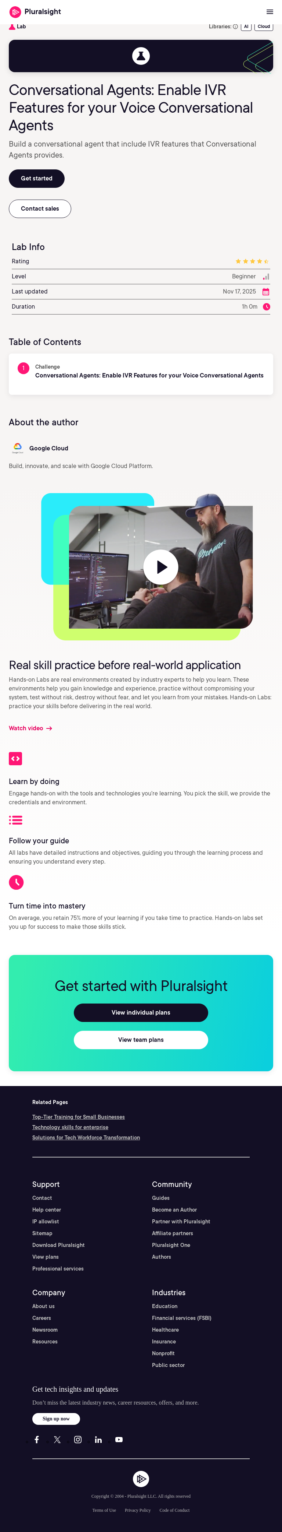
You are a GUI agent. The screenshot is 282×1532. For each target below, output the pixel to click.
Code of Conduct (174, 1510)
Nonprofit (163, 1353)
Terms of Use (104, 1510)
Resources (45, 1342)
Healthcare (165, 1330)
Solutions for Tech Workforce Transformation (86, 1138)
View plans (45, 1257)
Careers (41, 1318)
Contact (42, 1198)
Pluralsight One (171, 1245)
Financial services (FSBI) (182, 1318)
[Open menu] (270, 12)
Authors (161, 1257)
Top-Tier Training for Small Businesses (78, 1117)
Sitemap (42, 1233)
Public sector (168, 1365)
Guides (161, 1198)
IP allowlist (45, 1221)
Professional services (58, 1269)
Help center (46, 1210)
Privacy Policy (138, 1510)
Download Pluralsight (58, 1245)
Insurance (164, 1342)
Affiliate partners (172, 1233)
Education (164, 1306)
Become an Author (174, 1210)
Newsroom (45, 1330)
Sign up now (56, 1419)
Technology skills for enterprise (70, 1127)
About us (43, 1306)
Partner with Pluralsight (181, 1221)
